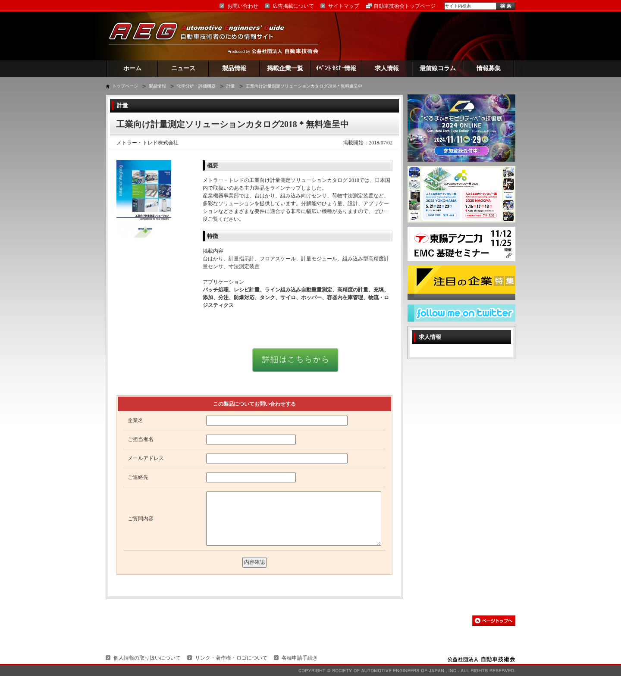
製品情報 (234, 68)
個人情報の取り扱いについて (147, 658)
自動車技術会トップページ (404, 6)
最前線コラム (438, 68)
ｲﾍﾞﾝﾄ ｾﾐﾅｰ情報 (336, 68)
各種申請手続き (300, 658)
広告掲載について (293, 6)
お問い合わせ (242, 6)
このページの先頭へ (493, 620)
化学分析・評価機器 (196, 86)
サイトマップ (343, 6)
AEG (202, 36)
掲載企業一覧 (285, 68)
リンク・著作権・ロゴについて (231, 658)
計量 (230, 86)
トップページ (125, 86)
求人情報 (387, 68)
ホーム (132, 68)
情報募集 (489, 68)
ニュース (183, 68)
